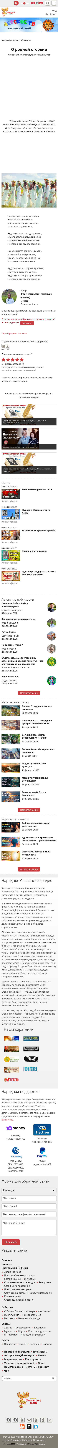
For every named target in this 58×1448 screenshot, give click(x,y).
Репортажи (45, 1282)
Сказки (22, 1344)
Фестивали (44, 1311)
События (7, 1307)
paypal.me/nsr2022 (42, 1164)
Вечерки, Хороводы (29, 1318)
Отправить (11, 1242)
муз (41, 3)
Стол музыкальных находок (19, 1282)
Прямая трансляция (17, 1351)
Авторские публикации (21, 55)
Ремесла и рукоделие (40, 1331)
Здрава (8, 1327)
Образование (22, 1327)
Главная (7, 1260)
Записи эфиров (12, 1272)
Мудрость (9, 1331)
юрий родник (10, 333)
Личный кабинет (38, 1367)
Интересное (10, 1334)
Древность (40, 1327)
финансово (7, 1120)
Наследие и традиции (33, 1334)
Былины (47, 1344)
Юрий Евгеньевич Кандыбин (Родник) (36, 296)
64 (37, 3)
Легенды (34, 1344)
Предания (9, 1344)
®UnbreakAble (33, 1444)
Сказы (6, 1340)
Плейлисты (40, 1351)
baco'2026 (9, 1444)
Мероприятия (13, 1359)
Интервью (30, 1279)
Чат (47, 14)
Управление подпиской (19, 1363)
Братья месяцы (12, 1279)
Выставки (9, 1318)
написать (27, 323)
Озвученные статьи (15, 1293)
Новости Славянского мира (19, 1275)
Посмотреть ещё (29, 693)
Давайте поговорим (41, 1293)
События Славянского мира (19, 1311)
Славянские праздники (17, 1286)
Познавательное (31, 1315)
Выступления (11, 1315)
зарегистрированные (33, 367)
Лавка (42, 1355)
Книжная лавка (12, 1296)
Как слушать (33, 1359)
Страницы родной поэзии (18, 1300)
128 (33, 3)
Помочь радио (13, 1367)
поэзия (23, 333)
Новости (7, 1264)
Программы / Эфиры (15, 1268)
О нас (41, 1363)
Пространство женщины (17, 1289)
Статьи (6, 1324)
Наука (21, 1331)
